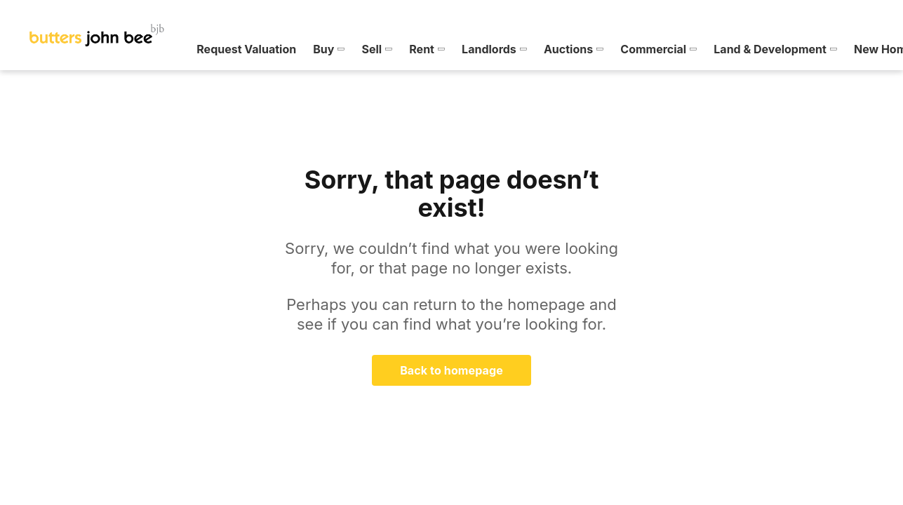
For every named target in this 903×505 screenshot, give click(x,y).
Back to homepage (451, 370)
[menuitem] (86, 49)
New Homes (644, 49)
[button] (86, 49)
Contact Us (828, 49)
